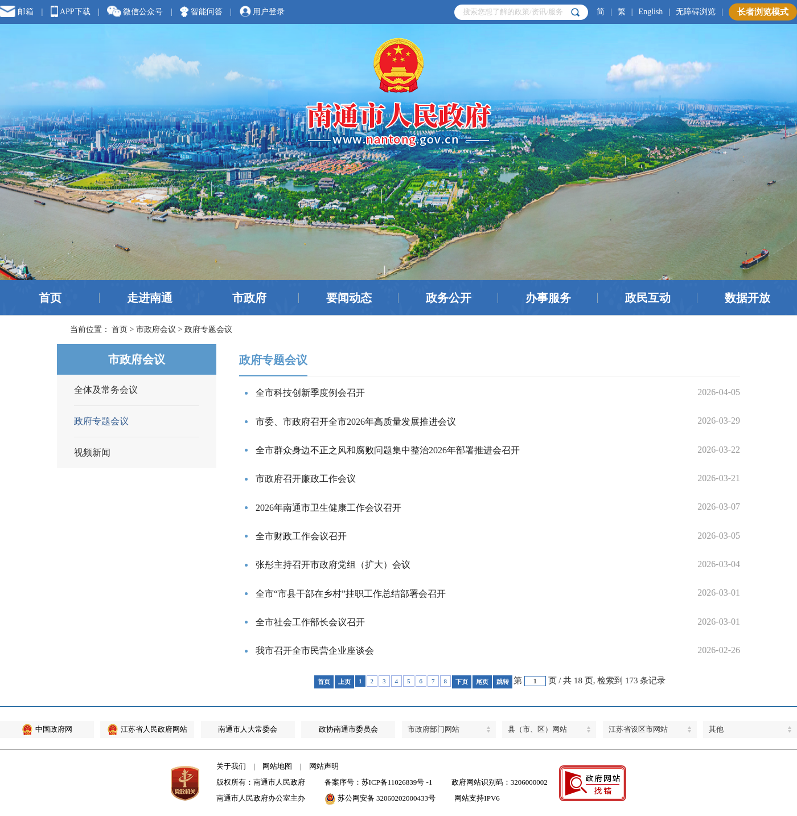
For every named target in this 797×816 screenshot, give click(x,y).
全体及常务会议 (106, 390)
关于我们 (231, 766)
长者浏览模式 (762, 12)
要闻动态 (349, 298)
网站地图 (277, 766)
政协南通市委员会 (348, 729)
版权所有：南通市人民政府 (260, 782)
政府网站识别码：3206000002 (499, 782)
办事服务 (548, 298)
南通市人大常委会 (247, 729)
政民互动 (648, 298)
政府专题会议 (101, 421)
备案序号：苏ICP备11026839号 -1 (378, 782)
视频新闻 (92, 452)
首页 (50, 298)
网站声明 (324, 766)
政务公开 (448, 298)
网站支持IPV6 (476, 798)
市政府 (249, 298)
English (651, 11)
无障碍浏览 (696, 11)
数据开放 (747, 298)
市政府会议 (156, 329)
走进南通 (149, 298)
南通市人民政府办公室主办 (260, 798)
